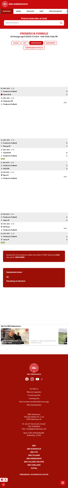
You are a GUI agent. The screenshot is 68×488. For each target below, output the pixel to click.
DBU (34, 446)
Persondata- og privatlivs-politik (34, 474)
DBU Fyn (34, 452)
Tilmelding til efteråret (15, 281)
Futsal (34, 468)
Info (24, 43)
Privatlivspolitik (34, 395)
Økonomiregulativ (34, 392)
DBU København (34, 458)
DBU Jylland (34, 455)
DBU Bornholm (34, 449)
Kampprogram (36, 43)
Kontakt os (34, 389)
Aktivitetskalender (34, 405)
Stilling (16, 43)
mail (58, 255)
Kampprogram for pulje (34, 48)
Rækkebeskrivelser (14, 272)
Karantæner (50, 43)
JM (7, 277)
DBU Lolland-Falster (34, 462)
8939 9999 (19, 257)
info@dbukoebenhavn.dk (36, 429)
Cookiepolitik (34, 398)
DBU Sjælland (34, 465)
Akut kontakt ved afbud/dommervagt (34, 402)
